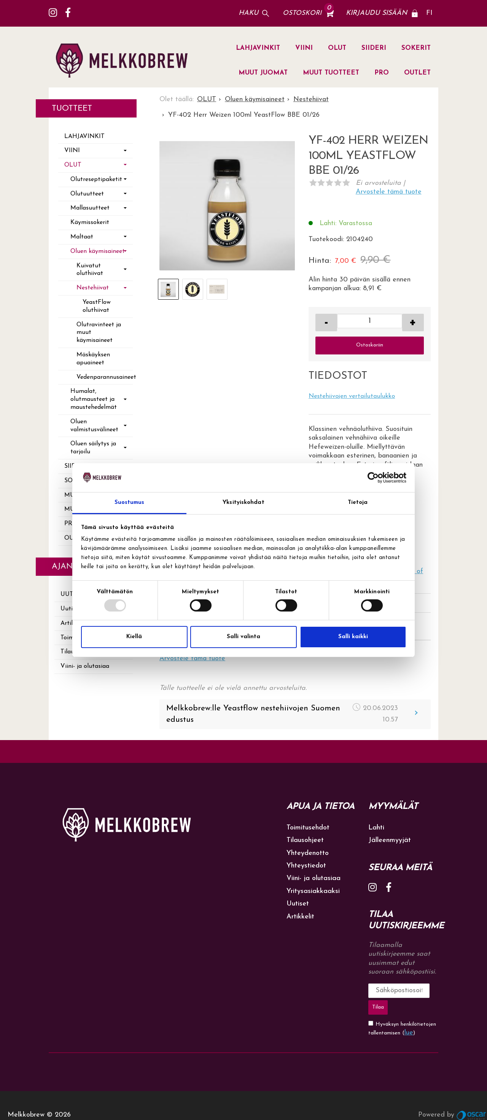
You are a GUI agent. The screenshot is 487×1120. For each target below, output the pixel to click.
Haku (248, 13)
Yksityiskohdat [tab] (243, 502)
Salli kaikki (353, 637)
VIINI (304, 48)
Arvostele (389, 191)
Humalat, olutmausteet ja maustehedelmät (93, 399)
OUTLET (417, 73)
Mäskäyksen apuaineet (93, 359)
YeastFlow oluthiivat (97, 306)
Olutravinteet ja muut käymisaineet (98, 333)
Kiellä (134, 637)
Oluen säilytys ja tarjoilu (93, 448)
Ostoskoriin (369, 345)
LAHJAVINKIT (258, 48)
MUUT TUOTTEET (331, 73)
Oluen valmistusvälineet (94, 426)
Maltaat (81, 237)
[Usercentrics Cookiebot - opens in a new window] (373, 477)
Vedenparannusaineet (104, 377)
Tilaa (427, 990)
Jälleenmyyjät (389, 840)
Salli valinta (243, 637)
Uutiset (297, 903)
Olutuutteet (87, 194)
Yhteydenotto (307, 853)
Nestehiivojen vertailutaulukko (352, 396)
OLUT (337, 48)
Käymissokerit (89, 222)
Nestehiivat (92, 288)
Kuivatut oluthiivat (89, 270)
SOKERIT (416, 48)
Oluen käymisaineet (97, 251)
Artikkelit (300, 916)
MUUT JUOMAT (263, 73)
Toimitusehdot (307, 827)
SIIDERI (373, 48)
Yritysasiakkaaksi (313, 891)
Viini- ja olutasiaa (84, 666)
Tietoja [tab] (358, 502)
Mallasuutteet (90, 208)
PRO (381, 73)
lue (408, 1013)
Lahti (376, 827)
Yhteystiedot (306, 865)
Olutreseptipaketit (96, 179)
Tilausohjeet (305, 840)
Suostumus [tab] (130, 502)
